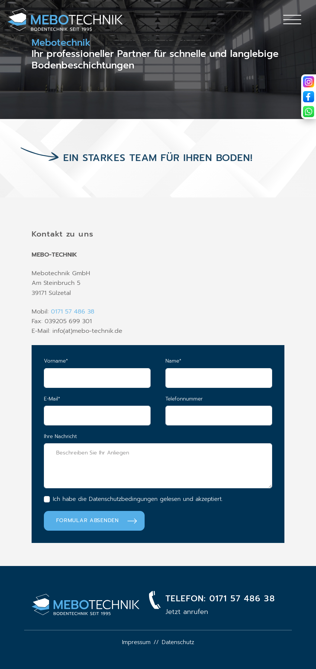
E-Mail (65, 399)
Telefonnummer (184, 399)
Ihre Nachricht (60, 436)
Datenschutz (178, 642)
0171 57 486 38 (72, 311)
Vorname (69, 361)
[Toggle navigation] (292, 19)
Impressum (136, 642)
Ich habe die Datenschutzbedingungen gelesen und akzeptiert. (138, 499)
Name (186, 361)
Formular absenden (87, 520)
